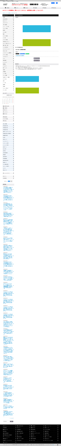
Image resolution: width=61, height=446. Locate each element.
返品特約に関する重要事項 (20, 55)
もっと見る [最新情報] (11, 418)
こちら (53, 444)
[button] (57, 3)
